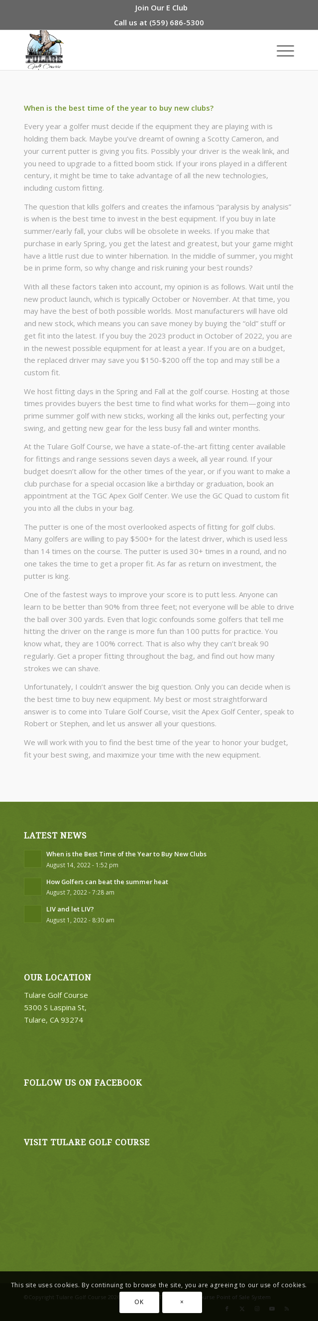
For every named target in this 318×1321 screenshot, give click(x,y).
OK (138, 1302)
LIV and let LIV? (70, 908)
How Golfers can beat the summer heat (107, 881)
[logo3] (132, 50)
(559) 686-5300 (176, 22)
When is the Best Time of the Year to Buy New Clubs (126, 853)
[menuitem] (161, 7)
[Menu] (280, 50)
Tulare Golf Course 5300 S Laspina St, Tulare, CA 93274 (56, 1007)
